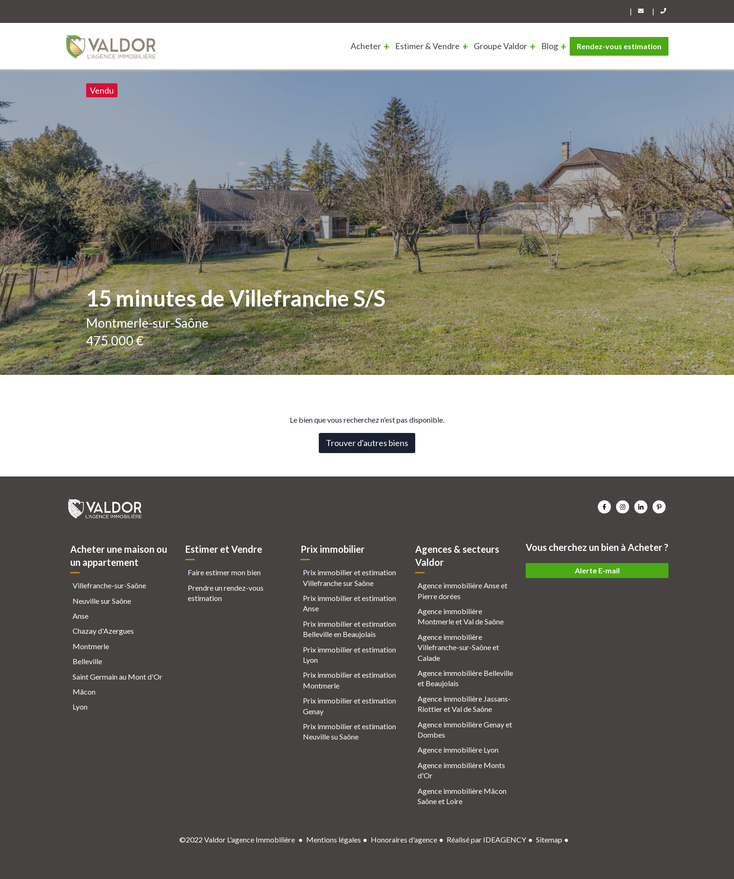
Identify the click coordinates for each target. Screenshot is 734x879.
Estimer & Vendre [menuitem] (427, 46)
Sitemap (549, 839)
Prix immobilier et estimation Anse (349, 603)
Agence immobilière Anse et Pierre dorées (462, 590)
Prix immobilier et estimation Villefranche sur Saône (349, 577)
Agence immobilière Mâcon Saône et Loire (462, 796)
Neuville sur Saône (102, 600)
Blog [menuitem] (549, 46)
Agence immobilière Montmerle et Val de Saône (461, 616)
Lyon (80, 706)
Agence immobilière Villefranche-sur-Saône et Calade (458, 647)
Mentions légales (333, 839)
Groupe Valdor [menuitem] (500, 46)
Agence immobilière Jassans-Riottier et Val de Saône (464, 703)
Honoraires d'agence (404, 839)
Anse (80, 615)
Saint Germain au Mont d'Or (117, 676)
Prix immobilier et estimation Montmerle (349, 679)
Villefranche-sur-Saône (109, 585)
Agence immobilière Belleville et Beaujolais (465, 678)
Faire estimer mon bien (224, 572)
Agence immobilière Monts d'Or (461, 770)
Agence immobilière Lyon (458, 749)
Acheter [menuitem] (366, 46)
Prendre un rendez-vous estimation (226, 592)
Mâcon (84, 691)
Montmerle (91, 646)
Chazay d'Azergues (103, 630)
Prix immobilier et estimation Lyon (349, 654)
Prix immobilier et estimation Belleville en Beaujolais (349, 628)
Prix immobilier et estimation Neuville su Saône (349, 731)
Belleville (87, 661)
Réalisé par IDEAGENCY (486, 839)
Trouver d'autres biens (367, 443)
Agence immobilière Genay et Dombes (465, 729)
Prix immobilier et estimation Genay (349, 705)
